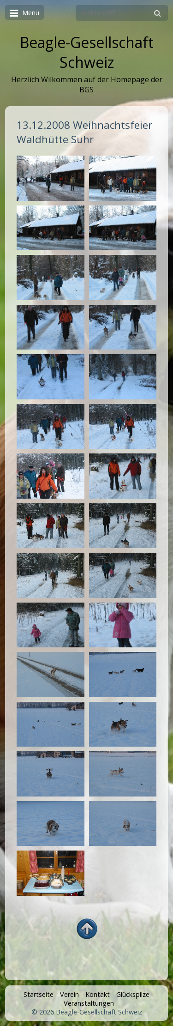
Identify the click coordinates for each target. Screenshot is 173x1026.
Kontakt (97, 994)
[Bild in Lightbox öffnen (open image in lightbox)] (50, 178)
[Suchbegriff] (122, 13)
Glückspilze (132, 994)
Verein (69, 994)
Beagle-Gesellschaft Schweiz (87, 52)
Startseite (39, 994)
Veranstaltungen (89, 1003)
